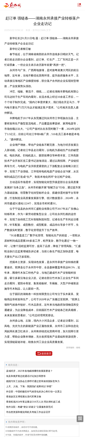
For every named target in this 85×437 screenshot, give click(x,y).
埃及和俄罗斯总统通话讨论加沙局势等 (26, 376)
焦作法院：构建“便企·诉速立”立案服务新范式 (29, 407)
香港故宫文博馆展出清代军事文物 (23, 396)
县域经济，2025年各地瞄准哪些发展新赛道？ (29, 371)
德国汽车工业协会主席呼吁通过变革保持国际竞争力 (33, 381)
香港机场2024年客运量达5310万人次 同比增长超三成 (33, 402)
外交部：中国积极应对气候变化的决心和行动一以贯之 (34, 391)
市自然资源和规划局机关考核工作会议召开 (28, 412)
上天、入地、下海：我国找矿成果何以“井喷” (29, 386)
